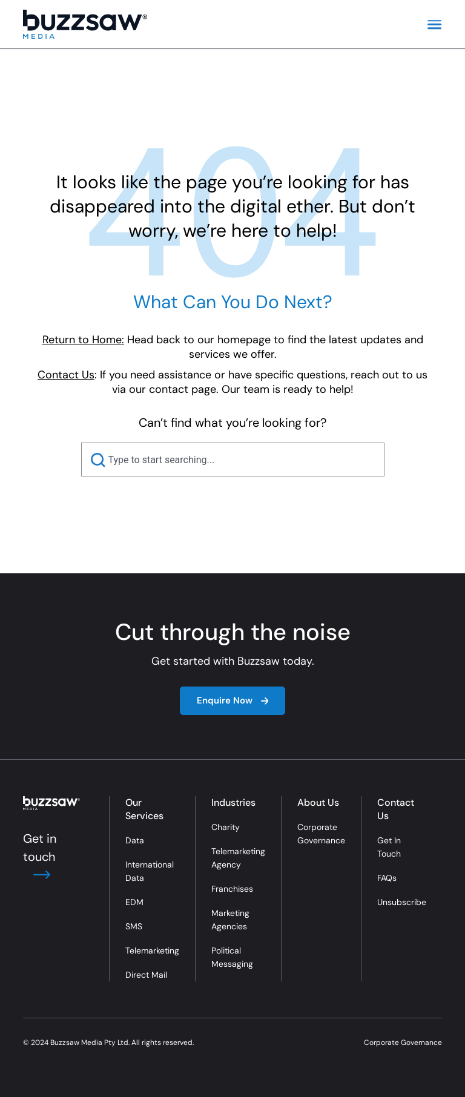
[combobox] (232, 459)
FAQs (387, 877)
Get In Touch (389, 847)
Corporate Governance (321, 834)
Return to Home (82, 339)
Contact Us (395, 809)
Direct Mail (146, 974)
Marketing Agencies (230, 920)
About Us (318, 802)
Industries (233, 802)
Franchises (232, 888)
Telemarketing (152, 950)
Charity (225, 827)
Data (134, 840)
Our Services (144, 809)
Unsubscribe (401, 902)
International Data (149, 871)
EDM (134, 902)
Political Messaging (232, 957)
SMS (133, 926)
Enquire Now (233, 700)
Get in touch (39, 857)
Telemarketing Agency (238, 858)
